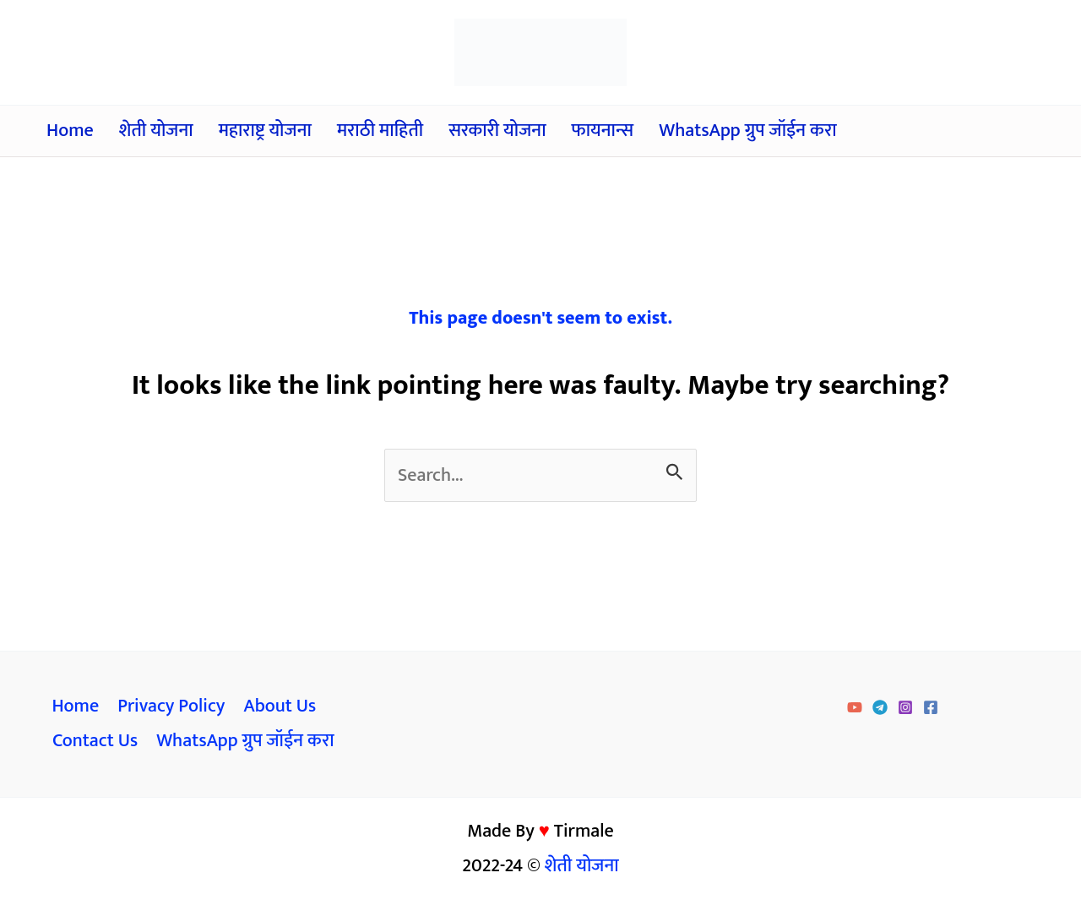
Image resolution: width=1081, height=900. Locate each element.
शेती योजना (156, 130)
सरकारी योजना (497, 130)
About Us (279, 706)
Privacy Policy (171, 706)
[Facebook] (930, 707)
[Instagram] (905, 707)
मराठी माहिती (380, 130)
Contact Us (95, 740)
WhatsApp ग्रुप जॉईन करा (748, 130)
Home (70, 130)
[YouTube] (854, 707)
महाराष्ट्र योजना (265, 130)
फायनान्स (603, 130)
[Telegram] (880, 707)
